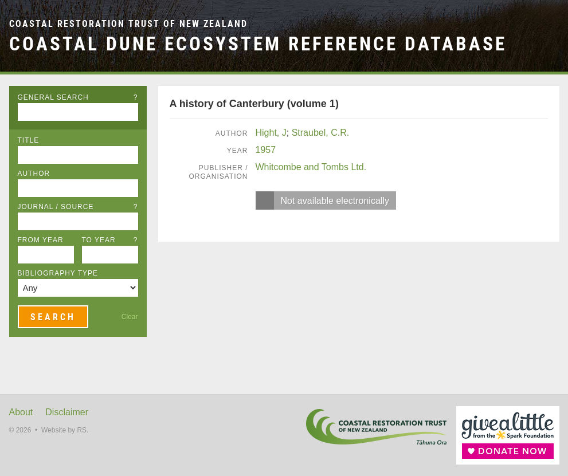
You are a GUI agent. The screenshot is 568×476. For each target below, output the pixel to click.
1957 (266, 150)
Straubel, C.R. (320, 132)
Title (29, 140)
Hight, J (271, 132)
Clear (130, 317)
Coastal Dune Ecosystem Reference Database (258, 44)
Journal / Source (78, 207)
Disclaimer (66, 412)
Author (34, 174)
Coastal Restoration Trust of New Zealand (128, 23)
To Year (110, 240)
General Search (78, 97)
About (21, 412)
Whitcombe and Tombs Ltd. (311, 167)
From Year (41, 240)
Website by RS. (64, 430)
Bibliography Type (58, 273)
